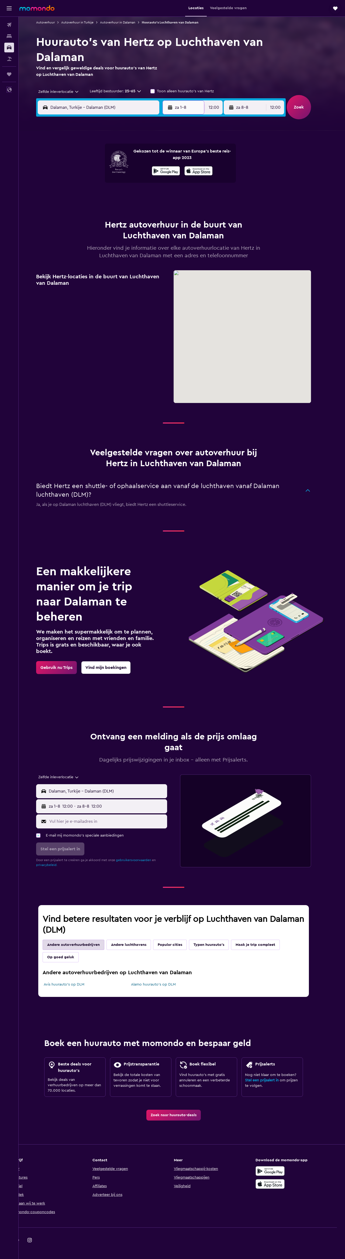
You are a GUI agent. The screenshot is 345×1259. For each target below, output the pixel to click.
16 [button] (164, 183)
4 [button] (99, 170)
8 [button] (151, 170)
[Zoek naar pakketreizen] (9, 58)
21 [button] (138, 196)
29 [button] (150, 209)
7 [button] (138, 170)
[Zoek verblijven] (9, 36)
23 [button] (163, 196)
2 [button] (164, 157)
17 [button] (86, 196)
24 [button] (86, 209)
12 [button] (112, 183)
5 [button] (112, 170)
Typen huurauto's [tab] (217, 945)
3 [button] (86, 170)
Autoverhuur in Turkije (86, 22)
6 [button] (125, 170)
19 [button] (112, 196)
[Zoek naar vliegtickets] (9, 24)
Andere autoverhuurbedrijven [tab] (82, 945)
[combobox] (64, 91)
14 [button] (138, 183)
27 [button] (125, 209)
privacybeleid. (55, 865)
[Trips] (9, 74)
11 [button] (99, 183)
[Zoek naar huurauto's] (9, 47)
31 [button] (86, 222)
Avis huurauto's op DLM (72, 984)
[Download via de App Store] (278, 1184)
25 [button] (98, 209)
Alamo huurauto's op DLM (161, 984)
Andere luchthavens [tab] (137, 945)
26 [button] (111, 209)
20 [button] (124, 196)
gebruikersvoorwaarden (142, 860)
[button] (9, 8)
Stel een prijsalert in (270, 1080)
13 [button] (125, 183)
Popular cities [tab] (178, 945)
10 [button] (86, 183)
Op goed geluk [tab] (69, 957)
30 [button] (163, 209)
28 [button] (137, 209)
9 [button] (164, 170)
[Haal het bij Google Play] (278, 1171)
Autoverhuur (53, 22)
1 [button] (150, 157)
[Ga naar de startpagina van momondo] (36, 8)
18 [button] (99, 196)
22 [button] (150, 196)
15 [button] (151, 183)
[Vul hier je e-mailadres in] (115, 821)
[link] (64, 667)
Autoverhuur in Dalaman (126, 22)
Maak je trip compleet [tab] (264, 945)
